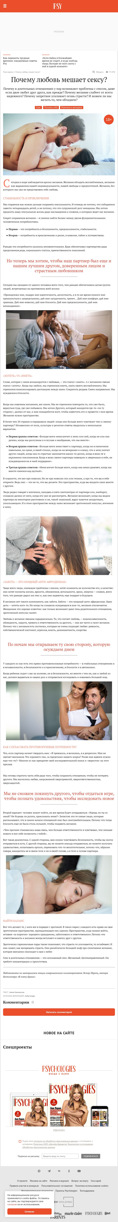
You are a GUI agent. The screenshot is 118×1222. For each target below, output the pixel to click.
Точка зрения (8, 72)
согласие (12, 1204)
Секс (38, 107)
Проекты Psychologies (66, 1190)
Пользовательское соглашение (57, 1185)
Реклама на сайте (38, 1180)
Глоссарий (96, 1180)
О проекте (22, 1180)
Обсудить (98, 72)
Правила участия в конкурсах (24, 1185)
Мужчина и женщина (71, 107)
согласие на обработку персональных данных (56, 1141)
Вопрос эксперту (79, 1180)
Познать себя (51, 107)
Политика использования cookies (91, 1185)
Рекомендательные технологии (37, 1190)
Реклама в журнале (59, 1180)
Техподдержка (87, 1190)
